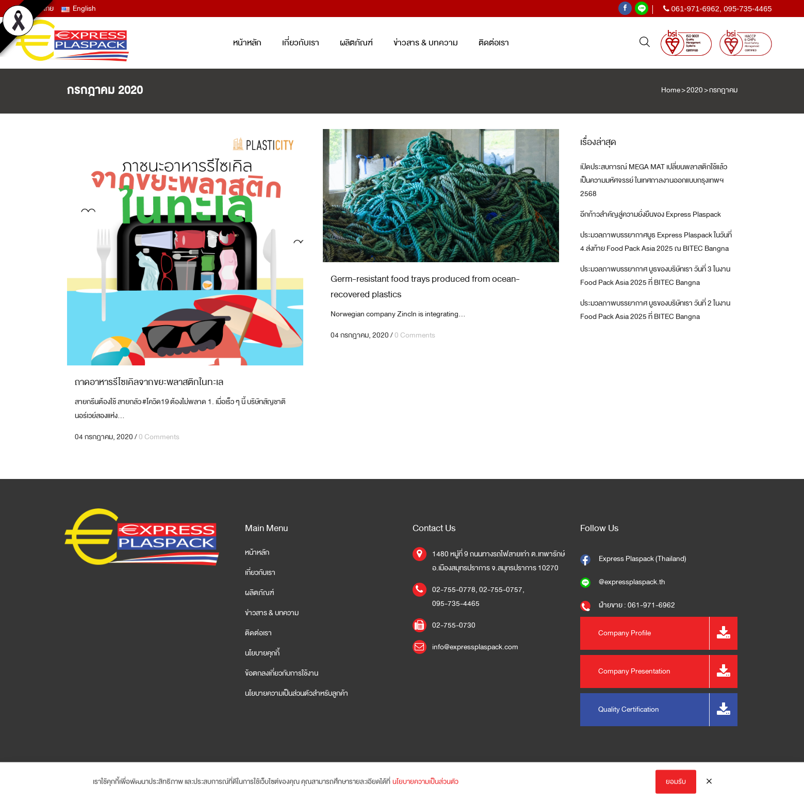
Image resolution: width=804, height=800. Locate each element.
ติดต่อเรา (258, 633)
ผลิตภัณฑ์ (259, 593)
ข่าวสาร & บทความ (272, 613)
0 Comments (159, 437)
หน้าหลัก (257, 552)
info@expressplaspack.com (475, 647)
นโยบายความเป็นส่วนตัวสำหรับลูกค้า (296, 693)
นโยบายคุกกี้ (262, 653)
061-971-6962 (695, 8)
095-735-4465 (748, 8)
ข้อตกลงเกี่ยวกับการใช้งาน (281, 673)
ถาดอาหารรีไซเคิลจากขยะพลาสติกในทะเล (149, 382)
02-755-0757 (500, 590)
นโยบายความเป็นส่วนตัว (425, 786)
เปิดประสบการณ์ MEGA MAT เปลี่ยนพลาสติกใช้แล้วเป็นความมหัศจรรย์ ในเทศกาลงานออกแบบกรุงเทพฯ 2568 (653, 180)
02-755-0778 (453, 590)
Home (670, 90)
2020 (694, 90)
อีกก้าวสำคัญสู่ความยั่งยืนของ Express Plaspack (650, 214)
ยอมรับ (676, 786)
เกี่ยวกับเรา (260, 573)
